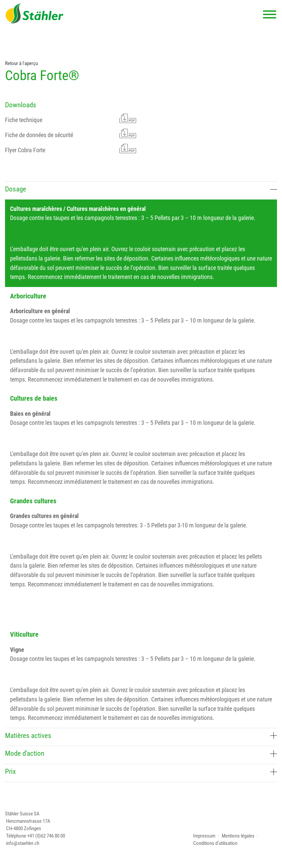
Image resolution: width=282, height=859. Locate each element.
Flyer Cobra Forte (70, 149)
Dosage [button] (141, 189)
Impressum (204, 836)
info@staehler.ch (22, 843)
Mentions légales (238, 836)
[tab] (141, 190)
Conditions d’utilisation (215, 843)
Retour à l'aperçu (21, 63)
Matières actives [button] (141, 736)
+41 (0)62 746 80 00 (46, 836)
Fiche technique (70, 118)
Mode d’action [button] (141, 753)
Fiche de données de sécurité (70, 133)
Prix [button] (141, 771)
